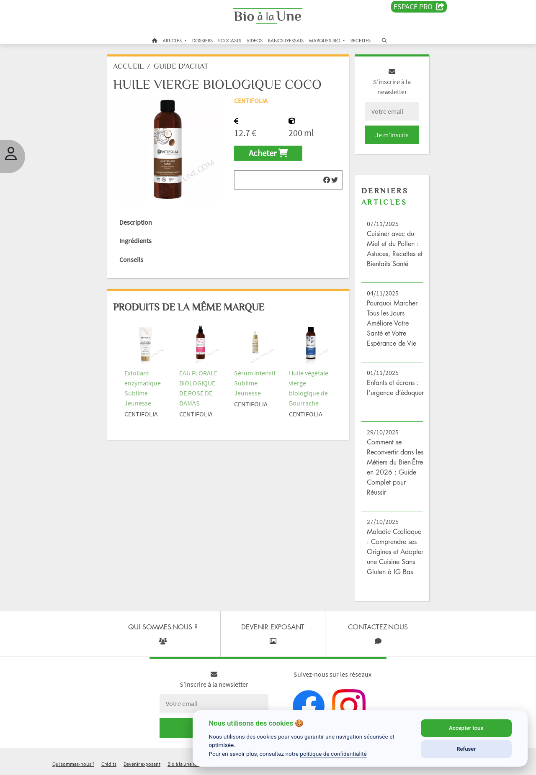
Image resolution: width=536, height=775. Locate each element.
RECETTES (360, 40)
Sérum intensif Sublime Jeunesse (255, 383)
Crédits (108, 764)
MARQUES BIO (325, 40)
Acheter (268, 153)
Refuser (466, 749)
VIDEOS (255, 40)
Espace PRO (419, 6)
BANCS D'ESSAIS (286, 40)
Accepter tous (466, 728)
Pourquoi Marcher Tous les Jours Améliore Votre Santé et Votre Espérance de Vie (392, 323)
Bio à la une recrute (188, 764)
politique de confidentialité (333, 753)
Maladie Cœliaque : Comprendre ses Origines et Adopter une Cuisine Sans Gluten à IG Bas (395, 551)
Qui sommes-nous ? (73, 764)
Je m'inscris (392, 135)
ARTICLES (172, 40)
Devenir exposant (142, 764)
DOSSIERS (202, 40)
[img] (326, 180)
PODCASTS (229, 40)
